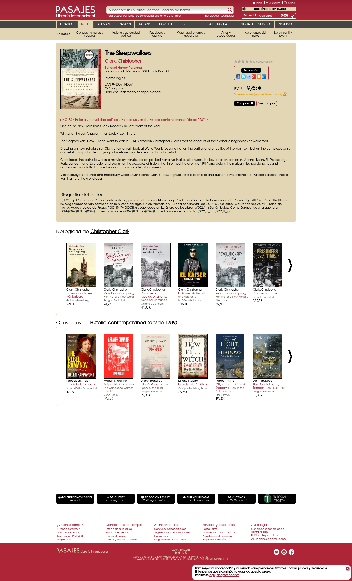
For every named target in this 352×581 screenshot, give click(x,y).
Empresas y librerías (214, 539)
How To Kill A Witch (192, 384)
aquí (212, 575)
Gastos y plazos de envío (121, 539)
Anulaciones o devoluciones (268, 538)
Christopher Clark (109, 231)
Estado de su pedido (119, 529)
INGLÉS (67, 119)
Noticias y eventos (68, 532)
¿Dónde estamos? (68, 529)
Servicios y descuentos (219, 524)
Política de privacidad (265, 535)
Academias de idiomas (217, 536)
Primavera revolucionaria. (155, 296)
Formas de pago (116, 536)
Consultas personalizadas (170, 529)
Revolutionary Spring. (120, 294)
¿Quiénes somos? (70, 524)
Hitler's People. (154, 385)
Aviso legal (259, 524)
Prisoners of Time (265, 293)
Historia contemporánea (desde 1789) (177, 119)
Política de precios (117, 532)
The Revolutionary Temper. (269, 386)
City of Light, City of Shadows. (230, 387)
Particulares (210, 529)
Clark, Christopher (123, 61)
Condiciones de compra (124, 524)
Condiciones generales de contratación (267, 530)
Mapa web (64, 539)
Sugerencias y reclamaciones (172, 532)
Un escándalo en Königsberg (79, 294)
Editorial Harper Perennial (124, 67)
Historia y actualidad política (96, 119)
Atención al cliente (168, 524)
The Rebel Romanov (81, 384)
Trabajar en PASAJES (70, 536)
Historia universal (133, 119)
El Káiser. (192, 294)
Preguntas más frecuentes (170, 539)
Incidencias (161, 536)
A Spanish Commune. (120, 387)
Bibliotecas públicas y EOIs (219, 532)
